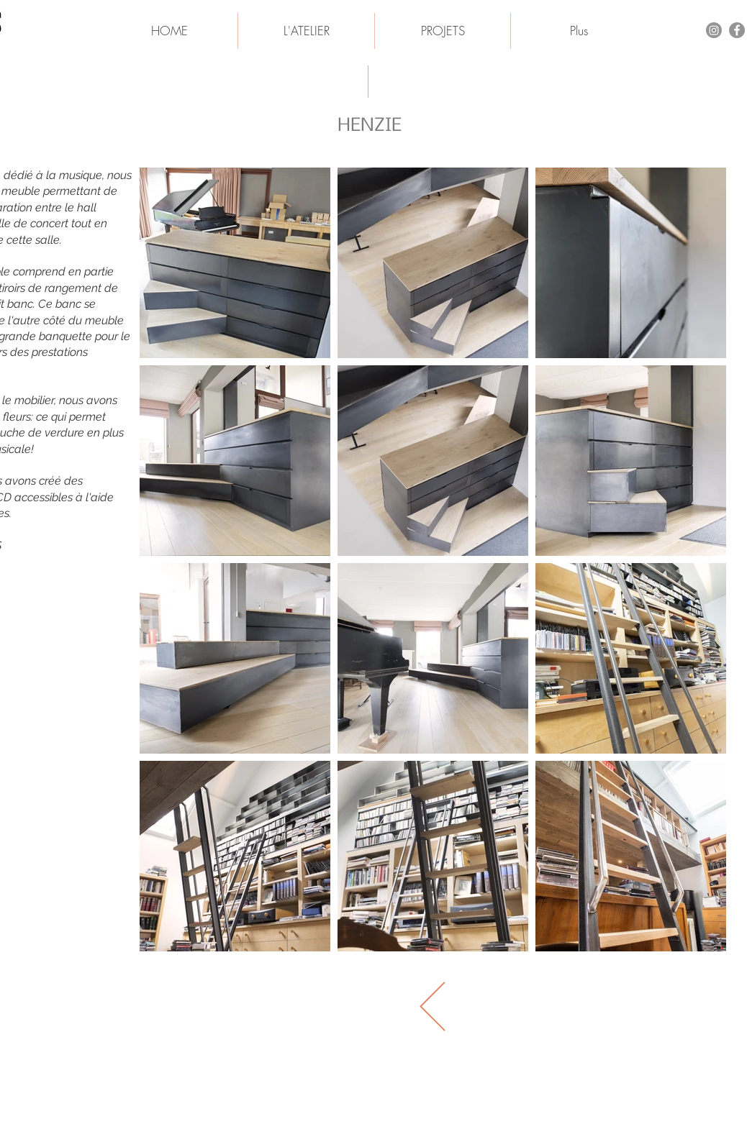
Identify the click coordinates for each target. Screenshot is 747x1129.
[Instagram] (714, 30)
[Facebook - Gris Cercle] (737, 30)
